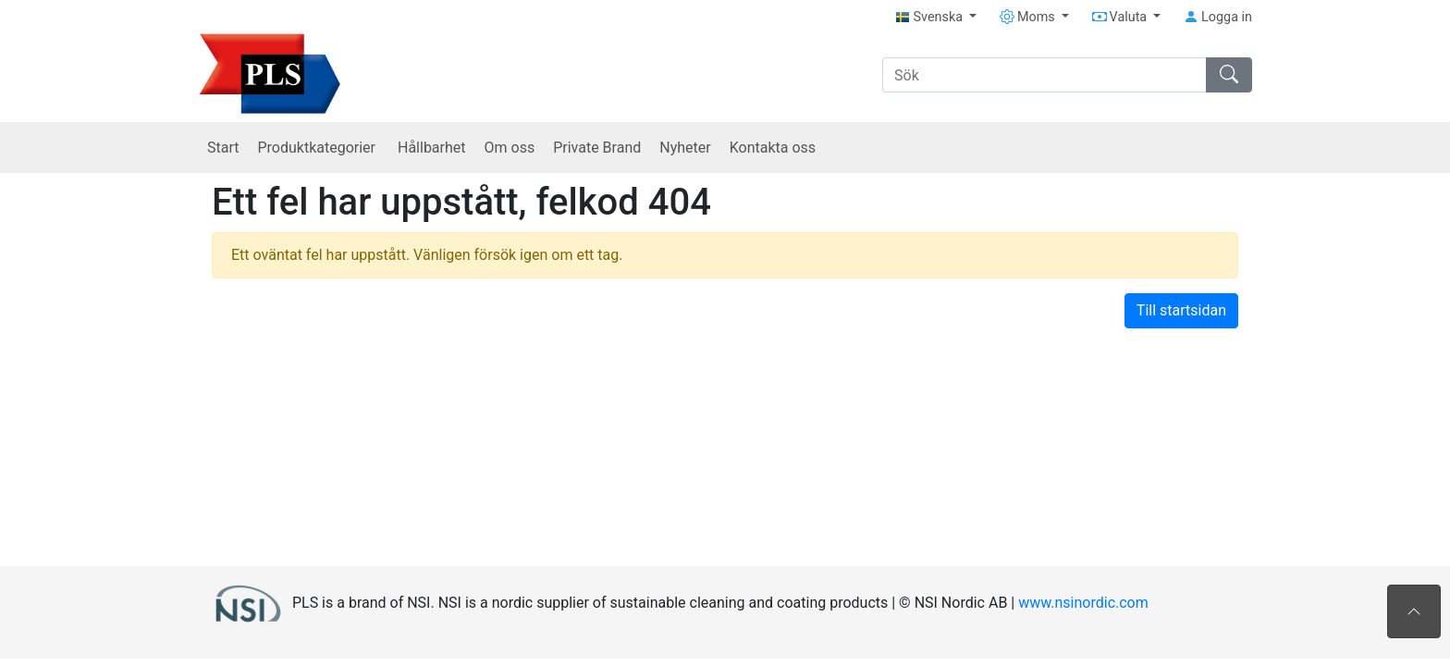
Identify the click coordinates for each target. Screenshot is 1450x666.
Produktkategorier (318, 147)
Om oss (510, 147)
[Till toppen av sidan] (1414, 611)
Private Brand (597, 147)
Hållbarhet (432, 147)
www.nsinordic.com (1083, 601)
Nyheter (684, 147)
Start (223, 147)
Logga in (1218, 17)
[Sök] (1044, 74)
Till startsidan (1181, 310)
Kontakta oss (773, 147)
